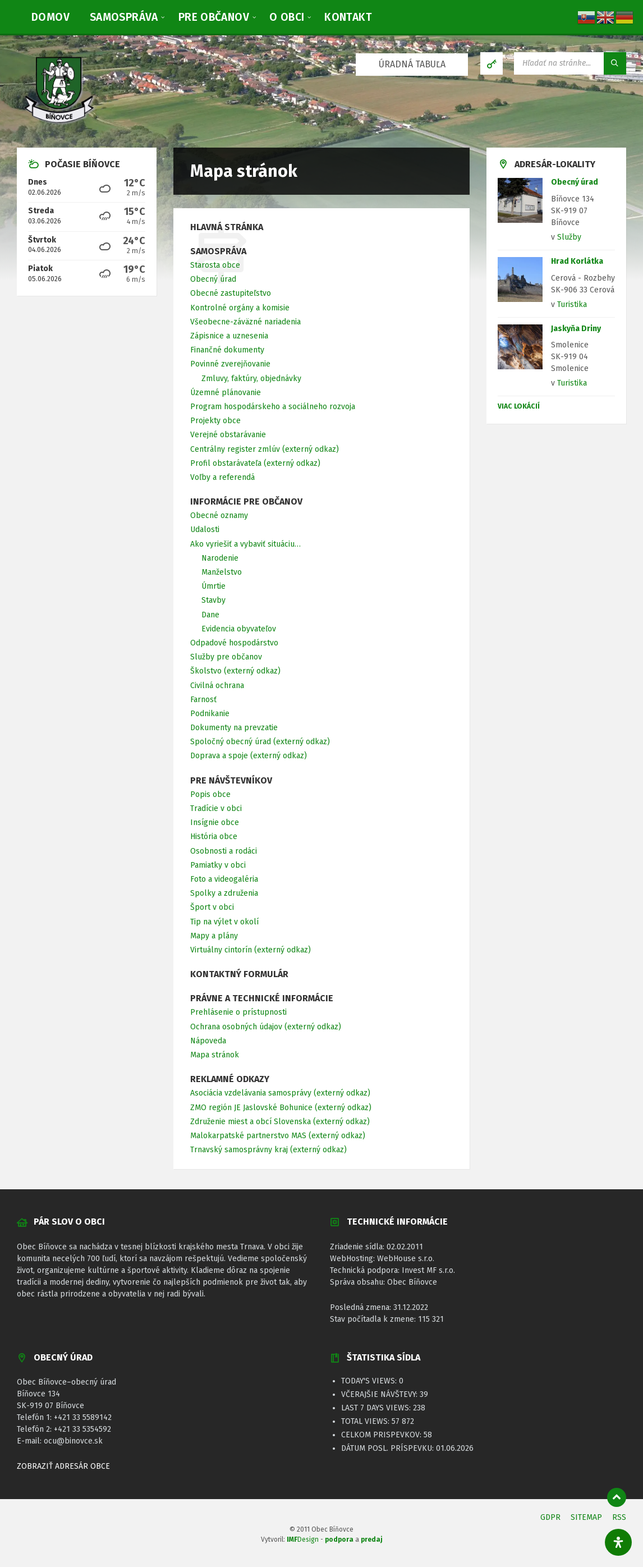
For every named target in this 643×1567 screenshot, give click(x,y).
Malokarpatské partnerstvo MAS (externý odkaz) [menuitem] (277, 1135)
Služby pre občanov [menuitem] (226, 657)
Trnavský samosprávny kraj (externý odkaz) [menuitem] (268, 1149)
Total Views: (366, 1421)
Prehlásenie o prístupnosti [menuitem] (238, 1012)
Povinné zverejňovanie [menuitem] (230, 364)
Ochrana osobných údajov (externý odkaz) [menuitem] (265, 1027)
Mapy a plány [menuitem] (214, 936)
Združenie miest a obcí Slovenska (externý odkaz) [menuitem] (280, 1121)
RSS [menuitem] (619, 1517)
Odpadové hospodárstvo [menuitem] (234, 643)
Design (303, 1539)
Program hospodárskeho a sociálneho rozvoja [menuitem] (272, 406)
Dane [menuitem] (210, 615)
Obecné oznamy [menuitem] (219, 515)
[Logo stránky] (59, 125)
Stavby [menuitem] (213, 600)
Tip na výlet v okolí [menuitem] (224, 922)
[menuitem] (50, 17)
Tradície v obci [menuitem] (216, 808)
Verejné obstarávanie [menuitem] (228, 434)
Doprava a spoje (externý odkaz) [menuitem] (248, 755)
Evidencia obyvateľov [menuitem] (238, 629)
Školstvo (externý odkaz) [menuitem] (235, 671)
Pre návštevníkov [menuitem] (231, 780)
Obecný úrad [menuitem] (213, 279)
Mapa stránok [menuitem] (214, 1055)
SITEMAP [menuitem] (586, 1517)
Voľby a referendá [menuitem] (222, 477)
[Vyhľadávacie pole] (570, 63)
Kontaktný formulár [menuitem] (239, 974)
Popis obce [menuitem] (210, 794)
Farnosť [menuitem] (203, 699)
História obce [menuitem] (213, 836)
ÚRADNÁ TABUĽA (412, 64)
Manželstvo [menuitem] (221, 572)
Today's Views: (370, 1381)
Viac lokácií (519, 406)
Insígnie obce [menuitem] (214, 822)
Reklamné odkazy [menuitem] (229, 1079)
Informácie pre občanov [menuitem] (246, 501)
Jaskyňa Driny (576, 328)
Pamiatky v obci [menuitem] (218, 865)
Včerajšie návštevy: (380, 1394)
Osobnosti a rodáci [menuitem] (223, 851)
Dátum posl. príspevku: (388, 1448)
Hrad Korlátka (577, 261)
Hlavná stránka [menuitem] (226, 227)
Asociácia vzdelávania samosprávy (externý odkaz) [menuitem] (280, 1093)
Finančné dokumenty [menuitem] (227, 350)
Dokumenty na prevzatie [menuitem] (234, 727)
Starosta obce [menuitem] (215, 265)
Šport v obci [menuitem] (212, 907)
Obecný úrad (574, 182)
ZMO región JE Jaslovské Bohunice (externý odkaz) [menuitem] (280, 1107)
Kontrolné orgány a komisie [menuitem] (240, 308)
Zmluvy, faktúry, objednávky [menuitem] (251, 378)
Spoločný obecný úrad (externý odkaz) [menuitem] (260, 741)
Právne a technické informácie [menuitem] (261, 998)
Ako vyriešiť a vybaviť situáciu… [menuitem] (245, 544)
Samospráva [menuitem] (218, 251)
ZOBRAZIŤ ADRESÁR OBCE (63, 1466)
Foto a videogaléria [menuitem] (224, 879)
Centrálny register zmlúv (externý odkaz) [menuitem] (264, 449)
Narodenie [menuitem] (219, 558)
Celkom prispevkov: (382, 1435)
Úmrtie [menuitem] (213, 586)
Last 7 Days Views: (377, 1408)
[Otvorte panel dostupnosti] (618, 1542)
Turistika (572, 304)
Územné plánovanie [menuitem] (225, 392)
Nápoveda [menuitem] (208, 1041)
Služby (569, 237)
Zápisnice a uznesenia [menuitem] (229, 336)
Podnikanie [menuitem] (209, 713)
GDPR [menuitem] (550, 1517)
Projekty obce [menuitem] (215, 420)
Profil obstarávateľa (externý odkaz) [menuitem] (255, 463)
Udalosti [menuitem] (204, 529)
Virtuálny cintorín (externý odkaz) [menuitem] (250, 950)
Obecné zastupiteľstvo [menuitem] (230, 293)
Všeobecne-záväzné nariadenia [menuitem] (245, 322)
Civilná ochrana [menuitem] (217, 685)
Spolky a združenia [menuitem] (224, 893)
